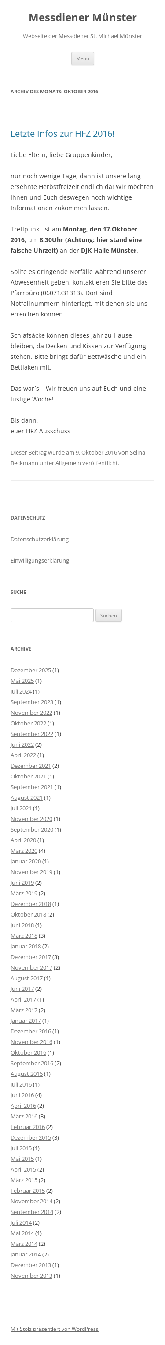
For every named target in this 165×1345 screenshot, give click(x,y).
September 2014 (32, 1212)
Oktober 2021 (28, 776)
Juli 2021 (21, 808)
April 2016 (23, 1106)
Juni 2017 (22, 989)
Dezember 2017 (31, 957)
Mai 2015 (22, 1159)
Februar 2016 (28, 1127)
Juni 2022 (22, 744)
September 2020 (32, 829)
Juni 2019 (22, 882)
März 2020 (24, 851)
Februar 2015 (28, 1191)
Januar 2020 (26, 861)
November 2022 (31, 713)
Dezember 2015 (31, 1137)
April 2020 (23, 840)
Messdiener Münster (83, 17)
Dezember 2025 (31, 670)
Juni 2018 (22, 925)
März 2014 (24, 1244)
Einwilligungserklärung (40, 560)
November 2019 (31, 872)
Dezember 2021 (31, 766)
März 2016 (24, 1116)
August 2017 (27, 978)
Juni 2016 (22, 1095)
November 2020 (31, 819)
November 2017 (31, 967)
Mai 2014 (22, 1233)
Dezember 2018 (31, 904)
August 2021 (27, 798)
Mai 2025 (22, 681)
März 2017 (24, 1010)
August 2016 (27, 1074)
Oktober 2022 (28, 723)
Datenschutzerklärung (40, 539)
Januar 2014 (26, 1254)
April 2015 (23, 1169)
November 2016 (31, 1042)
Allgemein (68, 463)
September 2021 (32, 787)
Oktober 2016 (28, 1052)
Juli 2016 (21, 1084)
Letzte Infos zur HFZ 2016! (62, 133)
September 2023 (32, 702)
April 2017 (23, 999)
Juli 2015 (21, 1148)
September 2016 (32, 1063)
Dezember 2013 (31, 1265)
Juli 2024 (21, 691)
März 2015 (24, 1180)
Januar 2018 (26, 946)
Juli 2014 (21, 1222)
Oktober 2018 (28, 914)
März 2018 (24, 936)
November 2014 (31, 1201)
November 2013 (31, 1275)
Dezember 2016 (31, 1031)
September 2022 (32, 734)
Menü (82, 58)
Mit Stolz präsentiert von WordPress (55, 1329)
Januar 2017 (26, 1021)
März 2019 (24, 893)
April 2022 (23, 755)
